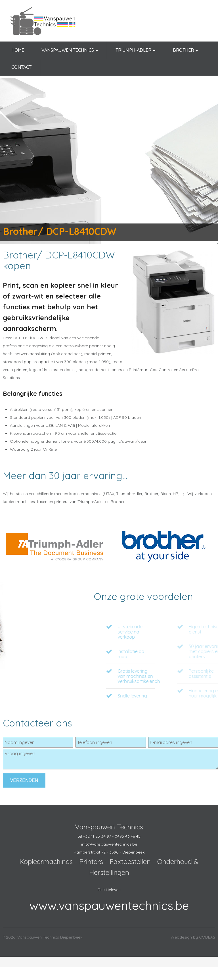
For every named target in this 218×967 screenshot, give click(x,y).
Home (17, 50)
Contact (21, 67)
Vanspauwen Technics (69, 52)
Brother (185, 52)
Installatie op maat (155, 654)
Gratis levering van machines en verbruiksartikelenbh (163, 676)
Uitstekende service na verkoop (154, 632)
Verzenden (24, 780)
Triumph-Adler (136, 52)
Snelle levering (156, 696)
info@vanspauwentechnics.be (109, 844)
